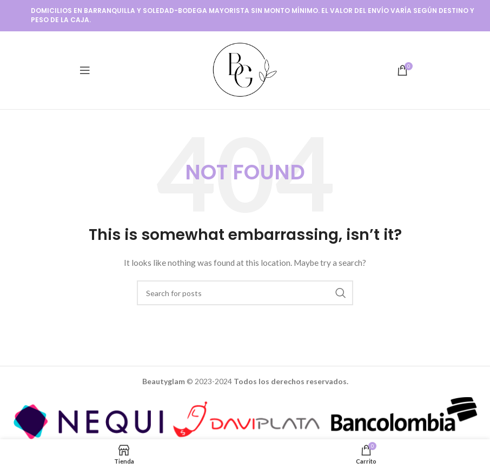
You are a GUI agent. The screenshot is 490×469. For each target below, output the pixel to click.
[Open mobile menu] (85, 70)
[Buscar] (245, 292)
